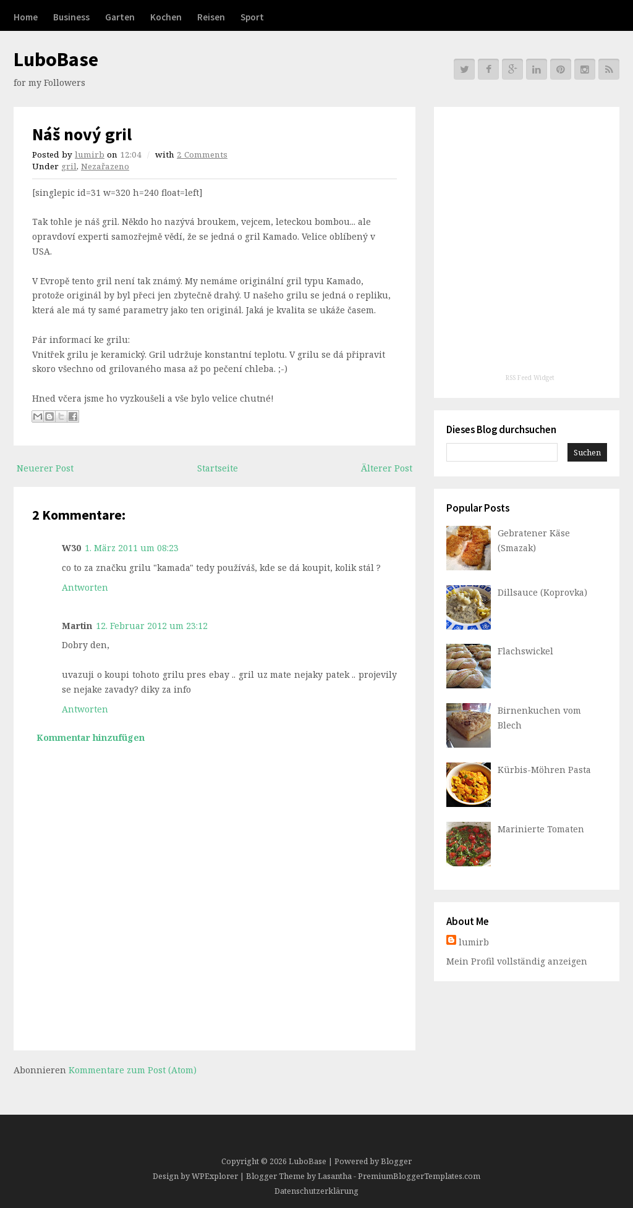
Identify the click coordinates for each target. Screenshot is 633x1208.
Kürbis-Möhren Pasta (544, 769)
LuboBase (56, 59)
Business (71, 17)
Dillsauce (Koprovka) (542, 592)
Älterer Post (386, 468)
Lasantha (335, 1176)
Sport (252, 17)
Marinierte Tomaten (541, 829)
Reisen (211, 17)
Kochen (166, 17)
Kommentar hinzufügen (90, 737)
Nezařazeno (105, 166)
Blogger (396, 1161)
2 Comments (202, 154)
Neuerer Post (45, 468)
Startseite (217, 468)
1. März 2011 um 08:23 (132, 548)
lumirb (89, 154)
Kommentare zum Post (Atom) (133, 1070)
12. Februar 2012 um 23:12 (152, 625)
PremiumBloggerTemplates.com (419, 1176)
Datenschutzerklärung (316, 1191)
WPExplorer (215, 1176)
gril (69, 166)
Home (26, 17)
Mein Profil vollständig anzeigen (516, 961)
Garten (120, 17)
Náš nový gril (82, 134)
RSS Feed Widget (530, 377)
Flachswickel (525, 651)
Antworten (85, 587)
